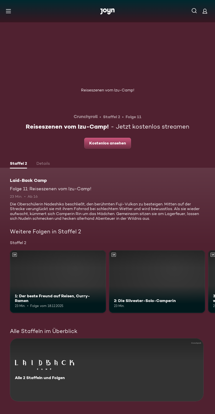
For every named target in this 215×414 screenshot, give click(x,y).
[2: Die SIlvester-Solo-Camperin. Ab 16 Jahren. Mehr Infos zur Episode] (157, 281)
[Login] (204, 11)
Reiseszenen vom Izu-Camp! (107, 90)
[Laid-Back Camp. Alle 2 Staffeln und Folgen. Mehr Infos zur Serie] (107, 369)
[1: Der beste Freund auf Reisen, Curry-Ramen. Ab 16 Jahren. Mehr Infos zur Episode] (58, 281)
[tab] (18, 164)
